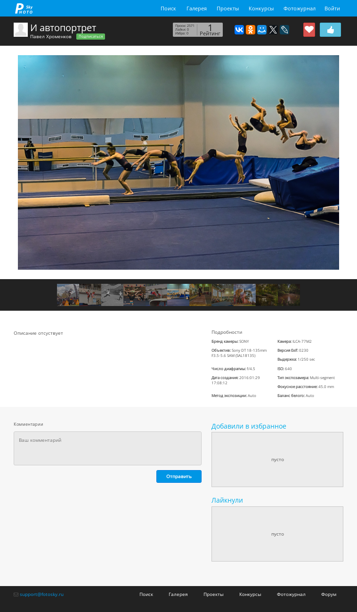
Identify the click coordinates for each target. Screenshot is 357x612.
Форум (328, 594)
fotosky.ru (24, 8)
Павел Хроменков (51, 36)
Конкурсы (261, 8)
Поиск (168, 8)
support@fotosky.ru (42, 594)
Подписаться (91, 36)
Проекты (228, 8)
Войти (332, 8)
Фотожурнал (300, 8)
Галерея (197, 8)
